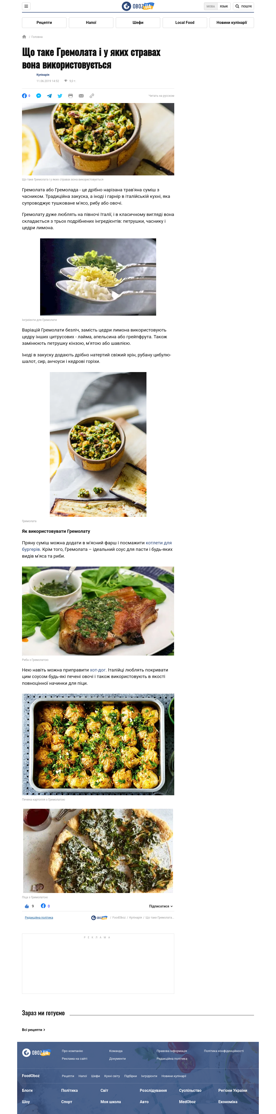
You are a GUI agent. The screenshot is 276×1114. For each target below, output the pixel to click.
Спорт (66, 1102)
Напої (91, 22)
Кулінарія (42, 74)
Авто (144, 1102)
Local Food (184, 22)
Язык (224, 6)
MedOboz (187, 1102)
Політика (69, 1090)
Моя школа (111, 1102)
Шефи (138, 22)
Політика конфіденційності (224, 1051)
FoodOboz (119, 917)
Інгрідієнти (149, 1076)
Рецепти (44, 22)
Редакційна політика (39, 917)
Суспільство (190, 1090)
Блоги (27, 1090)
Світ (104, 1090)
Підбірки (130, 1076)
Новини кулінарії (232, 22)
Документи (117, 1058)
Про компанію (72, 1051)
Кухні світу (112, 1076)
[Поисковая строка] (243, 6)
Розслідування (153, 1090)
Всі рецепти (32, 1030)
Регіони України (232, 1090)
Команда (116, 1051)
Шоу (26, 1102)
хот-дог (98, 670)
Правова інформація (172, 1051)
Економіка (228, 1102)
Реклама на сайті (74, 1058)
